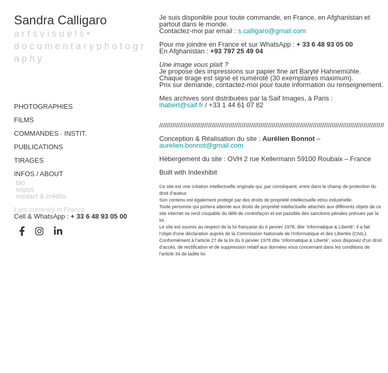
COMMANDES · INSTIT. (50, 133)
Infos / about (38, 174)
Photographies (43, 106)
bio (20, 183)
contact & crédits (41, 196)
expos (25, 189)
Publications (38, 147)
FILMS (24, 120)
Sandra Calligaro (60, 20)
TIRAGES (29, 160)
